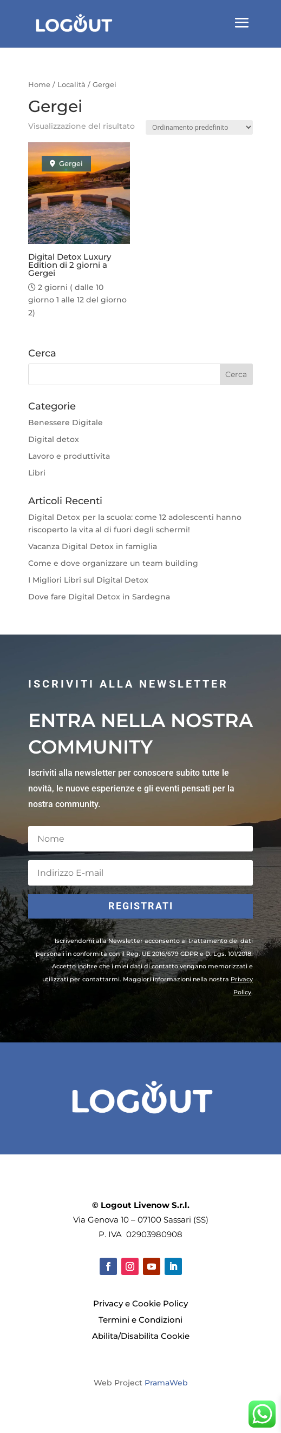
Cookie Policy (160, 1303)
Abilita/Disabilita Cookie (140, 1336)
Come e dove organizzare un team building (113, 563)
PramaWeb (166, 1383)
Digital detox (53, 439)
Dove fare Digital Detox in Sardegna (99, 597)
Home (39, 85)
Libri (36, 473)
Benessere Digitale (65, 422)
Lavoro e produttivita (69, 456)
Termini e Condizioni (140, 1320)
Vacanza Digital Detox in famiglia (92, 546)
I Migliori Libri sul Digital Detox (88, 580)
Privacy (108, 1303)
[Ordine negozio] (199, 127)
